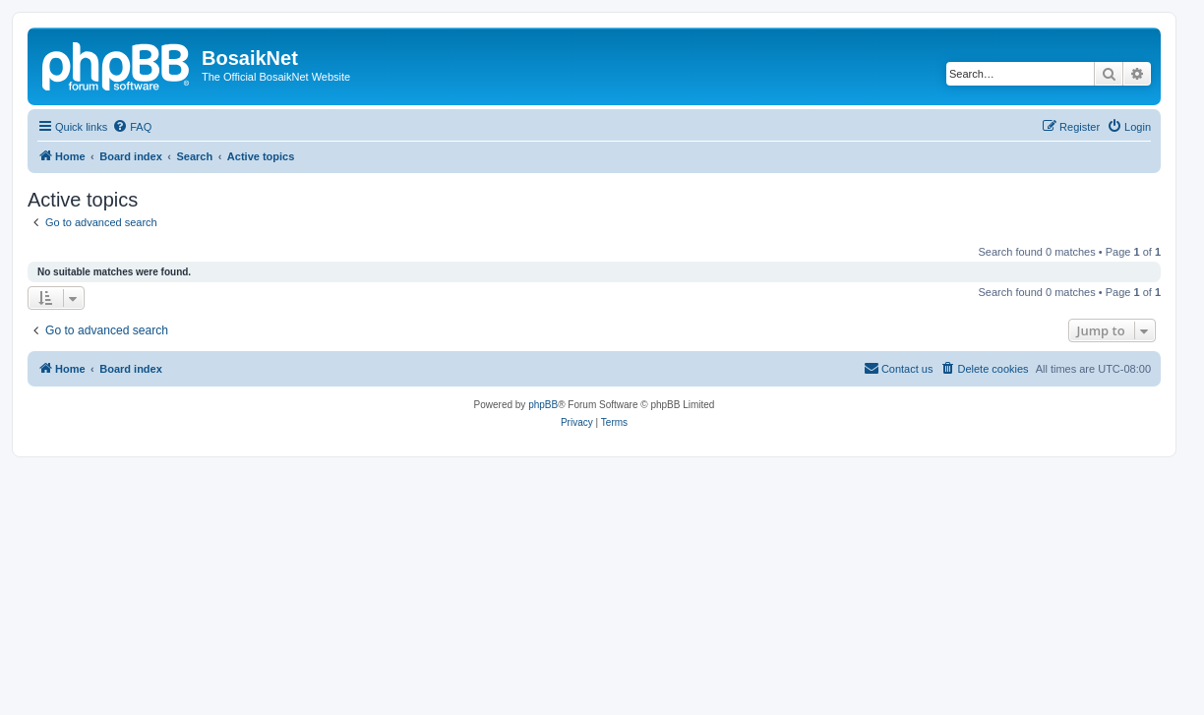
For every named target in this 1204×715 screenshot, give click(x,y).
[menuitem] (131, 127)
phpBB (543, 404)
